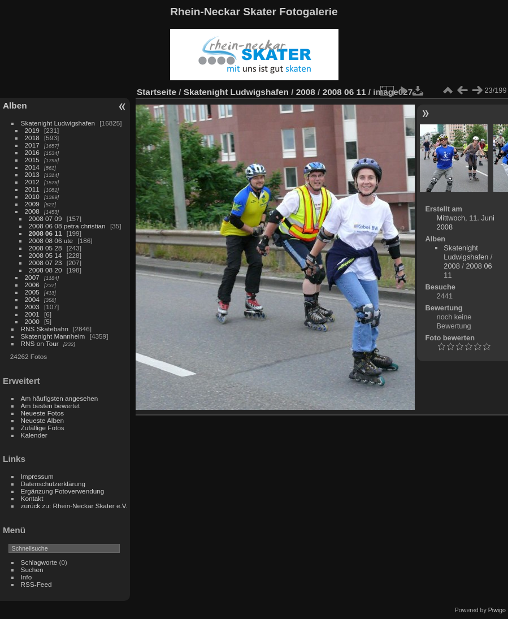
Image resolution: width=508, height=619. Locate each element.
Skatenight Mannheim (53, 336)
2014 (32, 167)
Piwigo (497, 610)
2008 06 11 (45, 233)
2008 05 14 (45, 255)
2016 (32, 152)
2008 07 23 (45, 262)
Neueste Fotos (42, 413)
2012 (32, 181)
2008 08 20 (45, 270)
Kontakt (32, 498)
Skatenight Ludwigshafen (58, 123)
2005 (32, 292)
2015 (32, 159)
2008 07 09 (45, 218)
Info (26, 577)
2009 (32, 203)
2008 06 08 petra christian (67, 226)
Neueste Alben (42, 420)
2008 (32, 211)
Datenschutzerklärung (53, 483)
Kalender (34, 435)
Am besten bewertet (50, 405)
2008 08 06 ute (51, 240)
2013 (32, 174)
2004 (32, 299)
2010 (32, 196)
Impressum (37, 476)
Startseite (156, 92)
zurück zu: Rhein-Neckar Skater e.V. (74, 505)
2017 (32, 145)
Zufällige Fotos (42, 427)
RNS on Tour (40, 343)
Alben (15, 105)
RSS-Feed (36, 584)
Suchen (32, 569)
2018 (32, 137)
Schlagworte (39, 562)
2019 (32, 130)
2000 (32, 321)
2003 (32, 306)
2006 (32, 284)
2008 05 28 (45, 248)
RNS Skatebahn (44, 328)
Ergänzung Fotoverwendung (63, 491)
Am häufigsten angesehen (59, 398)
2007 (32, 277)
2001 (32, 314)
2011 (32, 189)
